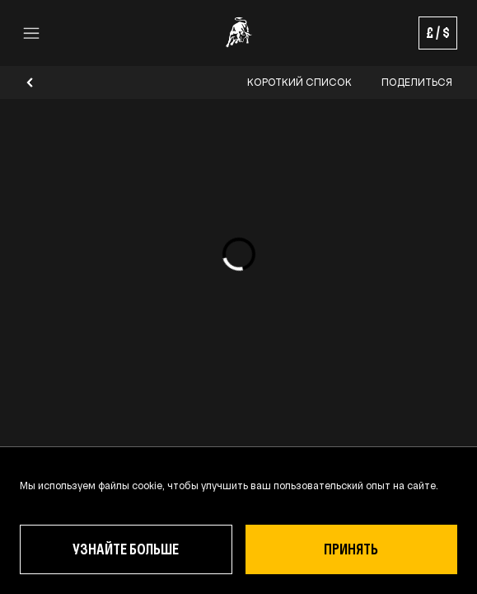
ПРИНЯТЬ (351, 549)
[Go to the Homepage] (239, 32)
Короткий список (299, 82)
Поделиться (416, 82)
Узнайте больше (125, 549)
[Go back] (30, 82)
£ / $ (438, 32)
